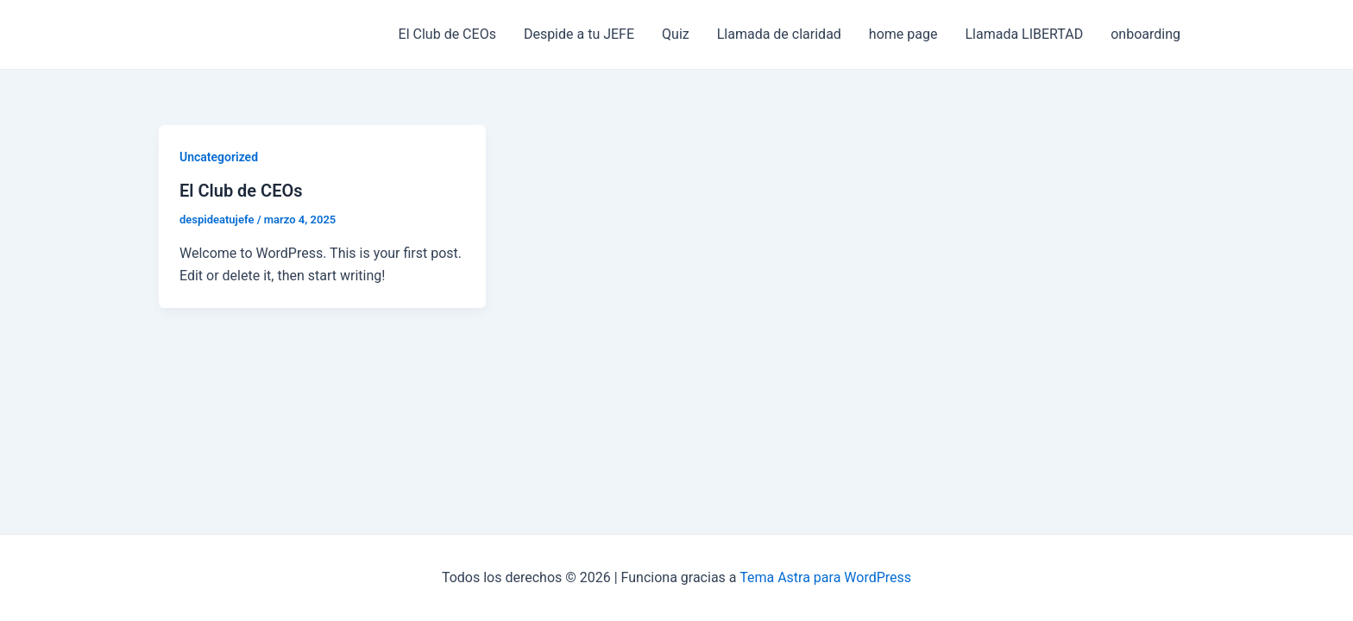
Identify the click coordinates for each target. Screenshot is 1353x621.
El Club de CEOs (447, 34)
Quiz (675, 34)
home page (903, 34)
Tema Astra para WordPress (825, 577)
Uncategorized (218, 157)
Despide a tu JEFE (579, 34)
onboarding (1145, 34)
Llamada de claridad (779, 34)
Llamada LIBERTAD (1024, 34)
